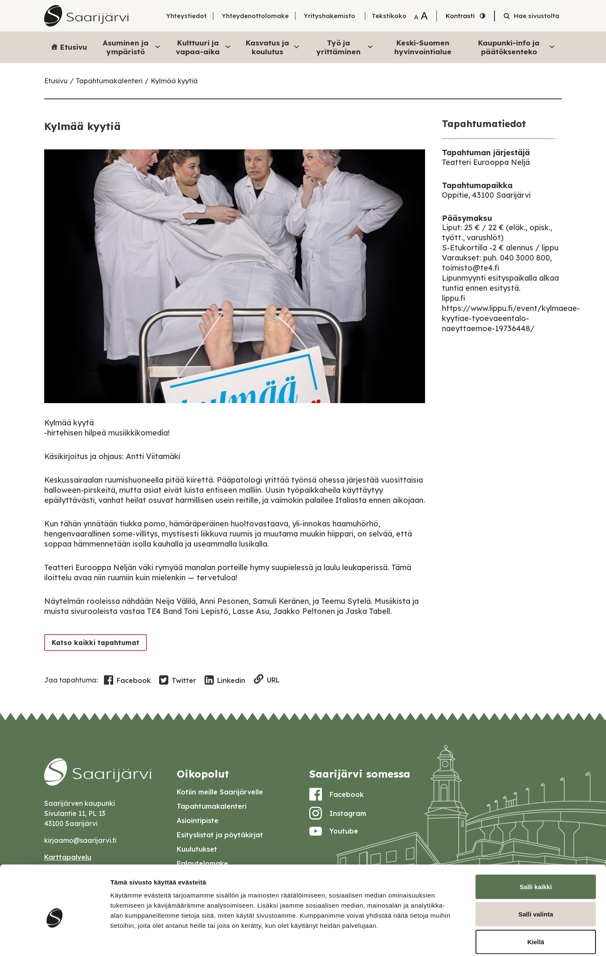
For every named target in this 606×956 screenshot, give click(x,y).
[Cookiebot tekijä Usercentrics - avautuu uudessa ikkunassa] (54, 939)
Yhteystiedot (186, 16)
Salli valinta (535, 873)
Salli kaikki (536, 845)
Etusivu (73, 46)
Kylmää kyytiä (174, 81)
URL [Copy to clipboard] (266, 679)
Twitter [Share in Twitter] (177, 680)
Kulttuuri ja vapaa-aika (203, 47)
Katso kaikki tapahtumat (94, 642)
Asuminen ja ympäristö (132, 47)
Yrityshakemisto (329, 16)
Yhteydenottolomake (255, 16)
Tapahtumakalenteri (109, 81)
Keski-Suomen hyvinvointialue (423, 47)
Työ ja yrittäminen (345, 47)
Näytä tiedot (450, 939)
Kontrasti (460, 16)
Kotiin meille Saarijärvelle (220, 792)
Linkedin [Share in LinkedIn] (225, 680)
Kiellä (535, 900)
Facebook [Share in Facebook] (127, 680)
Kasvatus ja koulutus (273, 47)
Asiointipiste (197, 820)
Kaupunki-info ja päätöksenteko (517, 47)
